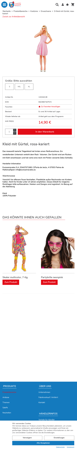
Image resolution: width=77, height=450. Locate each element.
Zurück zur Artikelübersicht (13, 16)
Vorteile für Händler (46, 419)
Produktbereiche (9, 392)
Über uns (45, 386)
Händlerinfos (48, 413)
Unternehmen (44, 392)
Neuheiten (6, 412)
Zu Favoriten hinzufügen (49, 107)
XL (29, 86)
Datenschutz (60, 447)
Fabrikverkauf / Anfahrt (48, 397)
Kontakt (41, 402)
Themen (6, 402)
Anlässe (5, 397)
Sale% (5, 407)
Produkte (9, 386)
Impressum (70, 447)
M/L (19, 86)
